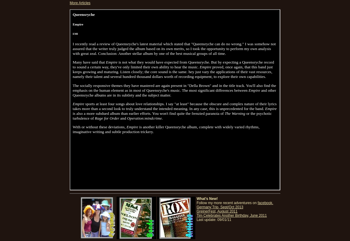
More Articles (80, 3)
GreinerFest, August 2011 (217, 211)
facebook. (265, 203)
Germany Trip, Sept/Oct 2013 (220, 207)
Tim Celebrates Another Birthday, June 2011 (232, 215)
